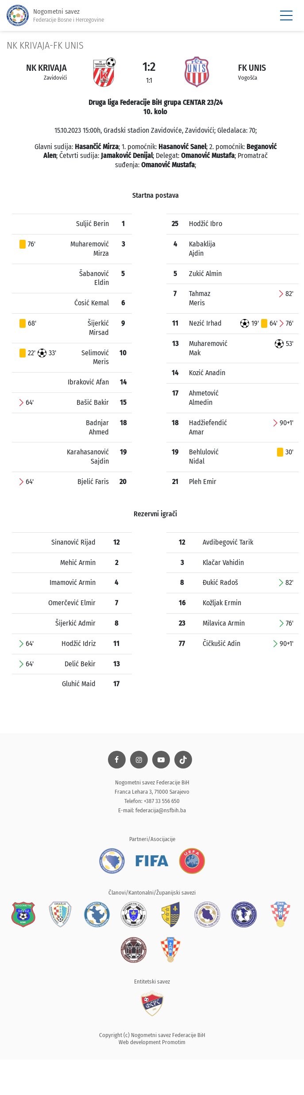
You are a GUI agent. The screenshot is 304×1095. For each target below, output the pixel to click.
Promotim (173, 1042)
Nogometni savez (55, 16)
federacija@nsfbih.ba (160, 810)
